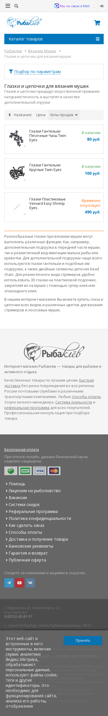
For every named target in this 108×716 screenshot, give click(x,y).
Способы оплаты (23, 532)
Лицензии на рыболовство (32, 490)
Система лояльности (73, 402)
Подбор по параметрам (37, 71)
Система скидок (22, 504)
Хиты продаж (64, 114)
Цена (41, 114)
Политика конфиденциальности (37, 518)
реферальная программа (27, 407)
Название (23, 114)
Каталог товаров (54, 39)
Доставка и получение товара (36, 539)
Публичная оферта (25, 560)
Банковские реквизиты (28, 546)
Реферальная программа (31, 511)
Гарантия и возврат (26, 553)
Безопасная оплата (21, 449)
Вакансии (15, 497)
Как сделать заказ (24, 525)
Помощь (14, 483)
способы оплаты (86, 396)
